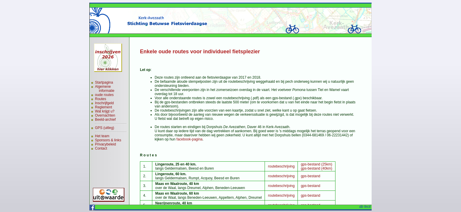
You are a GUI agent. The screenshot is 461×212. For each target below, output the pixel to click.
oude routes (104, 95)
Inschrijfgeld (104, 103)
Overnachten (105, 115)
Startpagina (104, 82)
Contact (101, 148)
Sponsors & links (108, 140)
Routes (100, 99)
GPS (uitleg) (104, 128)
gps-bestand (310, 176)
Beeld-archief (105, 119)
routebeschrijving (281, 166)
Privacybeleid (105, 144)
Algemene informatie (104, 89)
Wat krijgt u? (104, 111)
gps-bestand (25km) (316, 164)
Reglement (103, 107)
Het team (102, 136)
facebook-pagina (189, 139)
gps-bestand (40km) (316, 168)
